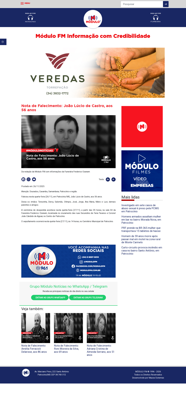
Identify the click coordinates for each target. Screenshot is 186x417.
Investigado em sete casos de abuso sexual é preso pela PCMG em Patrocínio (140, 208)
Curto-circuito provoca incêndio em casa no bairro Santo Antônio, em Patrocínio (141, 250)
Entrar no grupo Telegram (87, 297)
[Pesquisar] (142, 4)
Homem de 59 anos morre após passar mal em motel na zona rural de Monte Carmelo (140, 239)
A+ (108, 179)
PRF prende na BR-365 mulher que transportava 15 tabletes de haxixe (141, 229)
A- (114, 179)
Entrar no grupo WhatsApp (49, 297)
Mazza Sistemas (156, 378)
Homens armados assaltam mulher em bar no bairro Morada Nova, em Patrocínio (141, 219)
